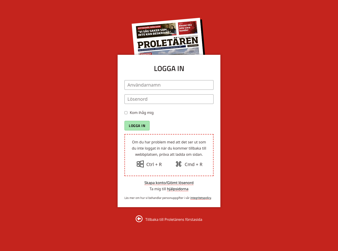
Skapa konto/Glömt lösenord (168, 182)
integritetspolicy (200, 198)
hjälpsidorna (177, 188)
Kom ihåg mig (142, 112)
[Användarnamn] (169, 85)
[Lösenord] (169, 99)
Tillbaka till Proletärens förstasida (173, 219)
